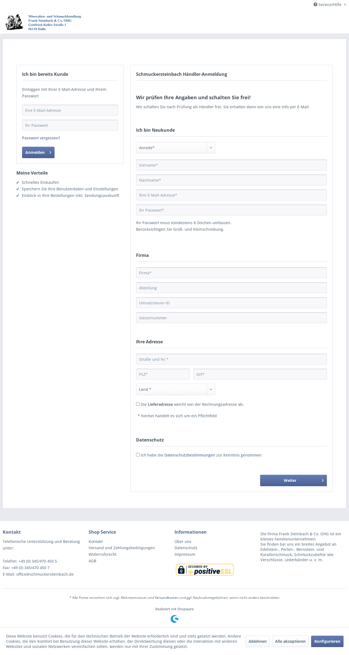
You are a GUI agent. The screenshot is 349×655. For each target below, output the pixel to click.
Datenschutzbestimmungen (189, 455)
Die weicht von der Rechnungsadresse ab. (192, 404)
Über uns (182, 541)
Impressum (184, 554)
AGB (92, 560)
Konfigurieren (327, 641)
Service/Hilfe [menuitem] (328, 4)
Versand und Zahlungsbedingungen (122, 547)
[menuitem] (130, 541)
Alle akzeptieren (290, 641)
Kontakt (96, 541)
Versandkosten (167, 597)
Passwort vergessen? (41, 137)
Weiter (304, 479)
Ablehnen (258, 641)
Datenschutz (185, 547)
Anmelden (38, 151)
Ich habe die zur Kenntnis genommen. (202, 455)
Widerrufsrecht (102, 554)
